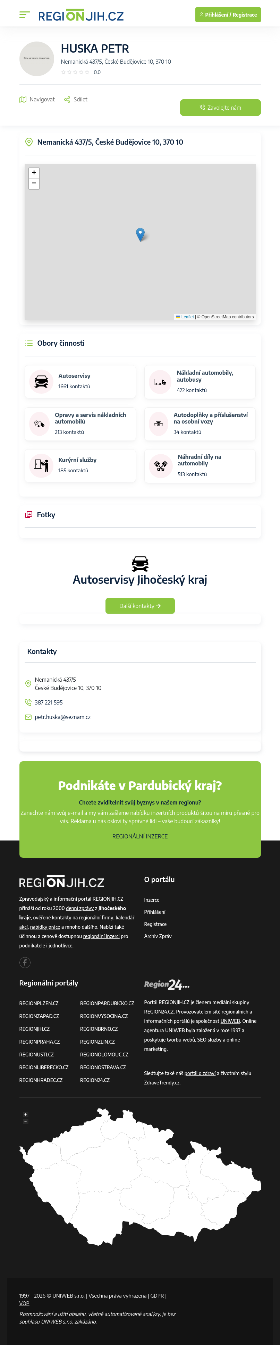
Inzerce (152, 900)
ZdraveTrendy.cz (162, 1082)
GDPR (157, 1295)
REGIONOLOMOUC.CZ (104, 1054)
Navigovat (37, 99)
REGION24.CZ (95, 1080)
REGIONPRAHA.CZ (39, 1042)
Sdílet (75, 99)
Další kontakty (140, 605)
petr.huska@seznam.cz (63, 717)
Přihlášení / (215, 15)
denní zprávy (80, 908)
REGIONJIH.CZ (34, 1029)
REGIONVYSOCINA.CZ (104, 1016)
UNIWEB (230, 1021)
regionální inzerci (101, 936)
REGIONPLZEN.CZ (39, 1003)
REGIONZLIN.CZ (97, 1042)
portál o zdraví (200, 1073)
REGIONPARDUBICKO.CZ (107, 1003)
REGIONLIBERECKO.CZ (44, 1067)
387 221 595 (49, 702)
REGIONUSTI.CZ (36, 1054)
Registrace (245, 15)
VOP (24, 1303)
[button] (140, 235)
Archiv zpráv (158, 936)
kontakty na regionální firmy (83, 917)
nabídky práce (45, 927)
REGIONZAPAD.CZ (39, 1016)
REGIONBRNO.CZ (99, 1029)
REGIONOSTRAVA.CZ (103, 1067)
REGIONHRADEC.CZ (41, 1080)
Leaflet (185, 317)
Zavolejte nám (219, 107)
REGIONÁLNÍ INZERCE (140, 836)
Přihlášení (155, 912)
